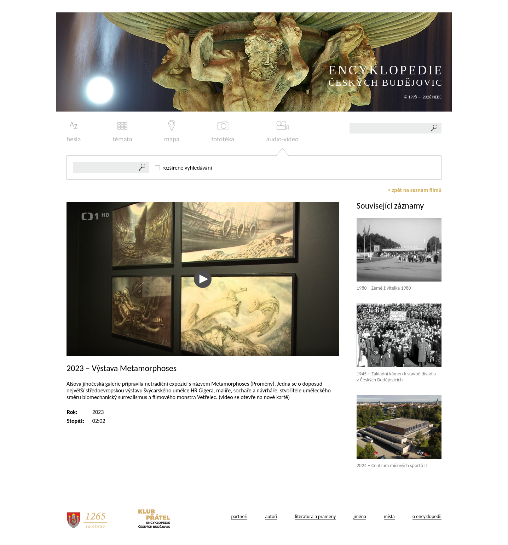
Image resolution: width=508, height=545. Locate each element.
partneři (239, 516)
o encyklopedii (426, 516)
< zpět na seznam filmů (414, 190)
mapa (171, 131)
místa (389, 516)
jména (359, 516)
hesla (74, 131)
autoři (271, 516)
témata (122, 131)
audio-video (282, 131)
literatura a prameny (315, 516)
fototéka (223, 131)
